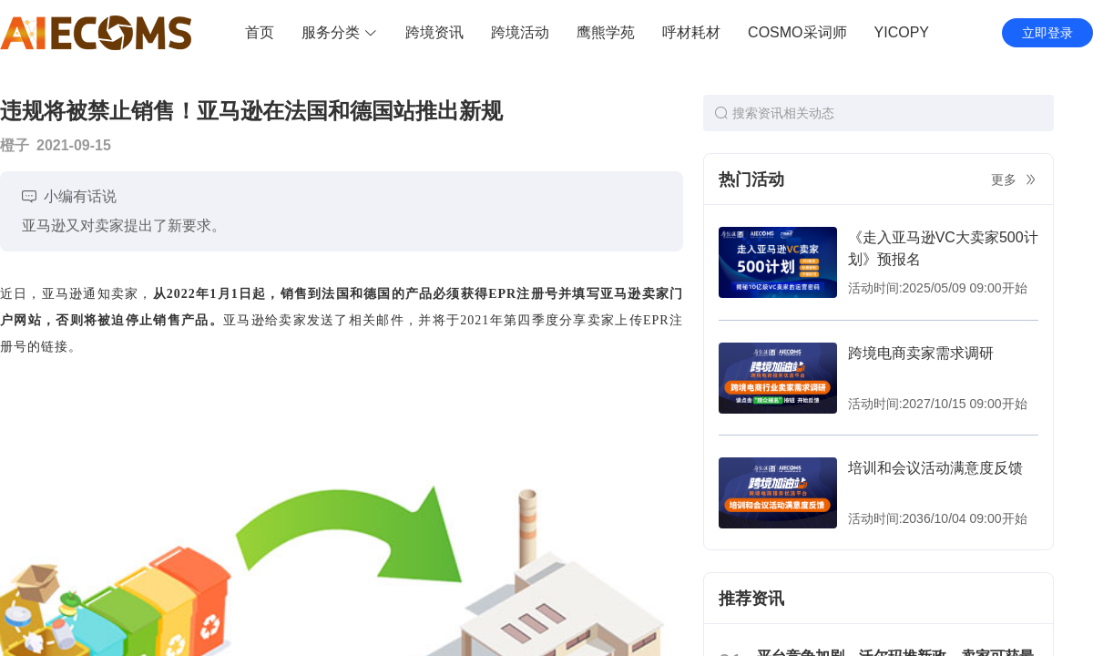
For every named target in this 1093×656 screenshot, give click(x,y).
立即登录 (1047, 33)
